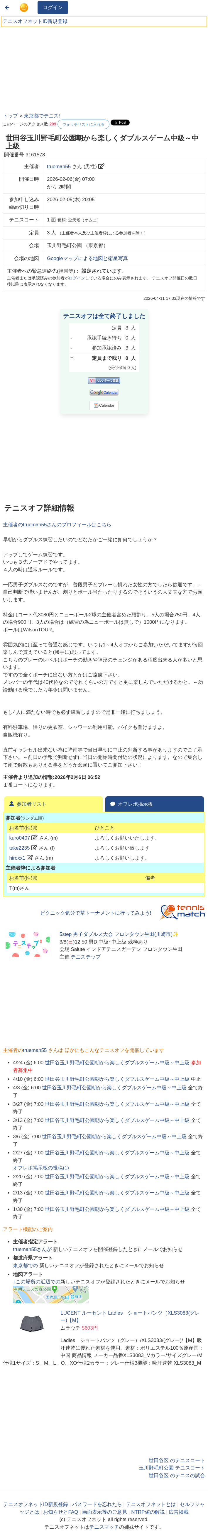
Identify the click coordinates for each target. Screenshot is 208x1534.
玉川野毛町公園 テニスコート (172, 1468)
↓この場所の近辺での (36, 1282)
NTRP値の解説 (148, 1512)
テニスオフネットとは (151, 1504)
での (26, 1265)
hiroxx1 (17, 858)
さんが (33, 1249)
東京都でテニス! (42, 116)
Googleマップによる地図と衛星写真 (87, 258)
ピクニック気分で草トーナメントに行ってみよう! (95, 913)
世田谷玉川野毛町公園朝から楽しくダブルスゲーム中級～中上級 (117, 1062)
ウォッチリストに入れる (83, 124)
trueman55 (59, 166)
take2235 (19, 848)
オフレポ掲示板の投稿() (41, 1168)
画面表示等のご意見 (104, 1512)
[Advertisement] (47, 68)
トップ (10, 116)
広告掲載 (179, 1512)
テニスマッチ (104, 1527)
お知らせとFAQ (60, 1512)
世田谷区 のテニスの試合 (177, 1475)
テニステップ (86, 957)
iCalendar (104, 405)
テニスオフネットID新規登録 (35, 21)
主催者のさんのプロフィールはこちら (57, 524)
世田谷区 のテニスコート (177, 1460)
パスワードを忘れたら (97, 1504)
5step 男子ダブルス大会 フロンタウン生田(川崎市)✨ (119, 934)
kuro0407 (19, 838)
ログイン (53, 7)
